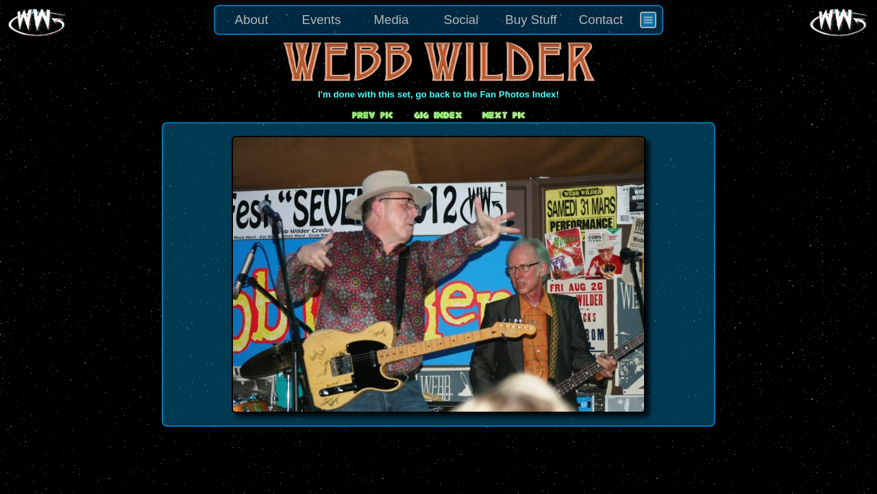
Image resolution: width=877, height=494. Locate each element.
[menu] (438, 20)
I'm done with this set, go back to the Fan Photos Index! (438, 94)
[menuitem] (648, 20)
